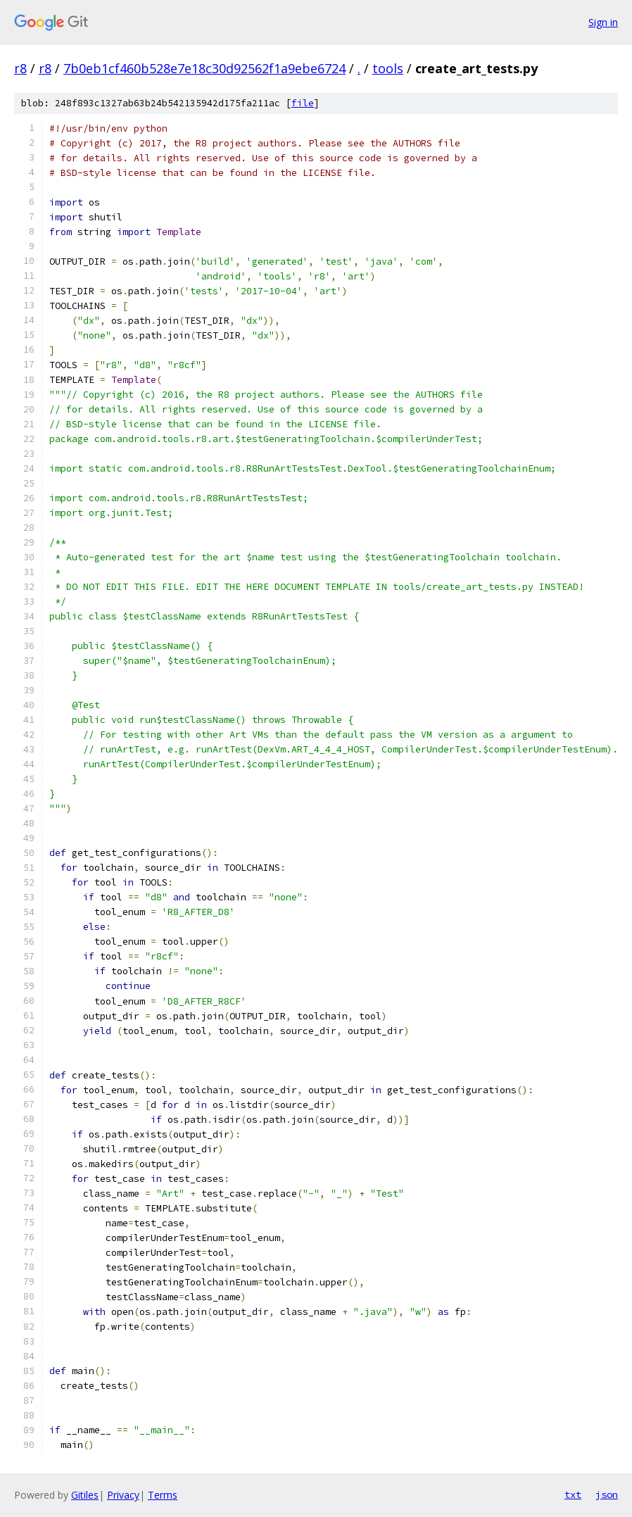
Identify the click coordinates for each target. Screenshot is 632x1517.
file (302, 103)
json (606, 1494)
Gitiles (85, 1495)
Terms (162, 1495)
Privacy (123, 1495)
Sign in (603, 22)
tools (387, 68)
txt (572, 1494)
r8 (20, 68)
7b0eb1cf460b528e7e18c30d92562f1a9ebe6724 (204, 68)
